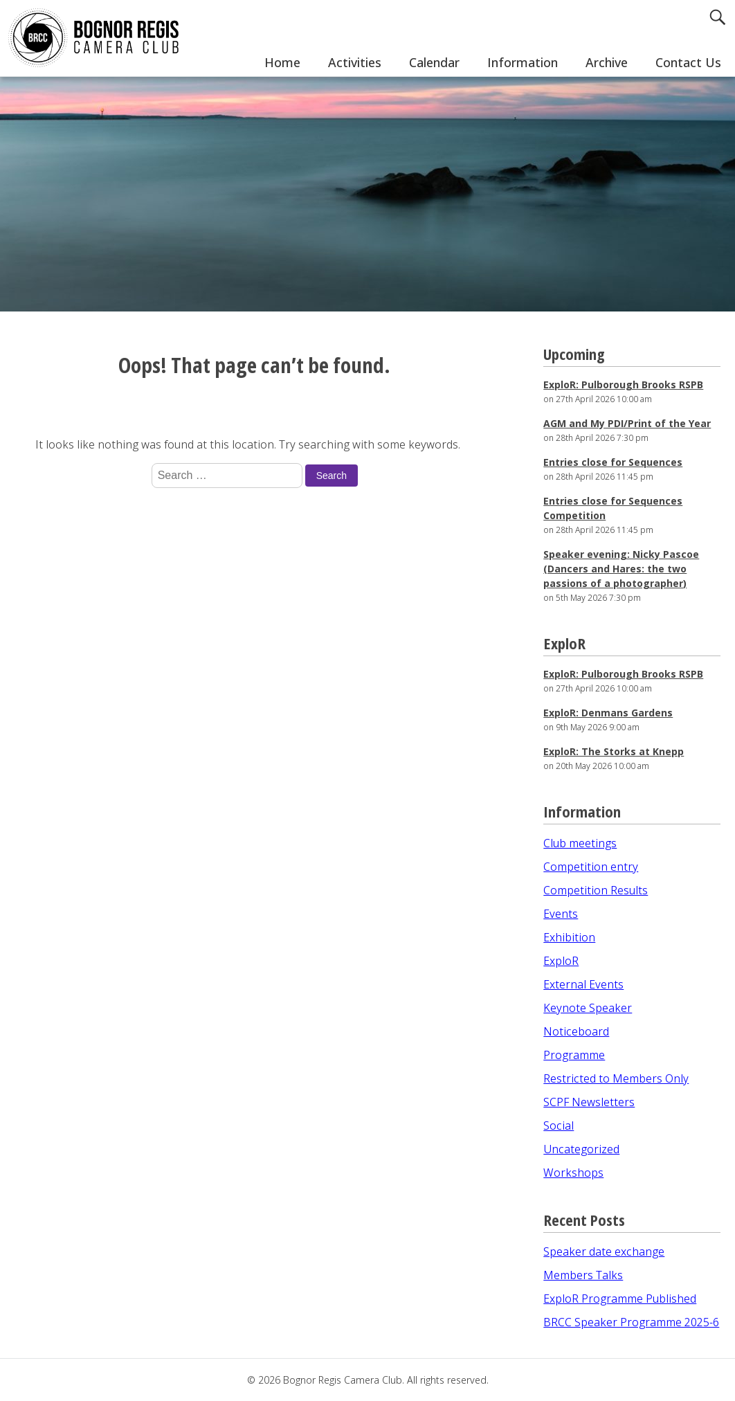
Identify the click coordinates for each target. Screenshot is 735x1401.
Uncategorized (581, 1149)
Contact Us (688, 62)
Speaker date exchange (603, 1251)
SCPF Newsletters (589, 1102)
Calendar (434, 62)
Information (522, 62)
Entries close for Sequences (612, 462)
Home (282, 62)
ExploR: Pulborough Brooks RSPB (623, 384)
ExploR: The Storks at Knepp (613, 751)
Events (560, 913)
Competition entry (590, 866)
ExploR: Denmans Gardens (608, 712)
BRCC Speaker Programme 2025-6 (631, 1322)
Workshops (573, 1172)
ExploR (561, 960)
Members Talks (583, 1275)
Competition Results (595, 890)
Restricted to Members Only (616, 1078)
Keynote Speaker (587, 1007)
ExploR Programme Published (619, 1298)
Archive (607, 62)
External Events (583, 984)
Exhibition (569, 937)
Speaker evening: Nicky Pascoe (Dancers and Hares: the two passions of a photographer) (621, 569)
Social (558, 1125)
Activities (354, 62)
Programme (574, 1055)
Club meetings (580, 843)
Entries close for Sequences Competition (612, 508)
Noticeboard (576, 1031)
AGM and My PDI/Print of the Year (627, 423)
